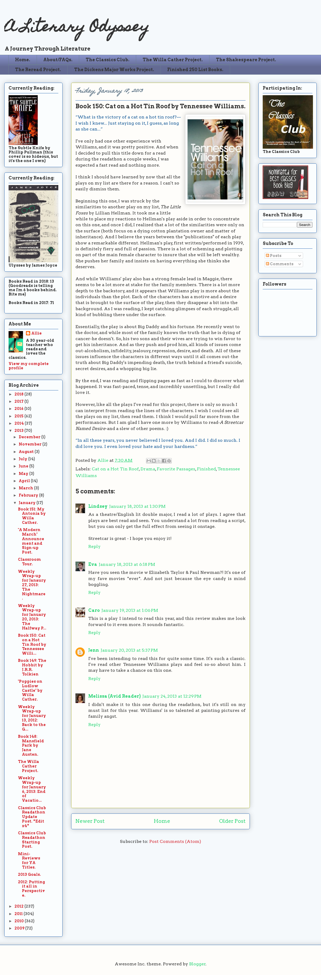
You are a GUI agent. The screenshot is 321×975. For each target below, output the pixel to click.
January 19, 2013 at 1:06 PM (129, 610)
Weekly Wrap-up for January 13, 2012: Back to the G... (32, 718)
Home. (22, 59)
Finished (206, 468)
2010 (19, 921)
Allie (103, 460)
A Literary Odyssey (76, 28)
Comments (279, 264)
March (26, 488)
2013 (19, 430)
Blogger (197, 963)
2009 (19, 928)
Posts (273, 256)
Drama (147, 468)
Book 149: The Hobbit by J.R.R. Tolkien (32, 667)
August (27, 452)
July (23, 459)
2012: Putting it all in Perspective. (31, 888)
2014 (19, 423)
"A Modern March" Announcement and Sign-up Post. (31, 541)
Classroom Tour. (29, 561)
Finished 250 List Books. (195, 69)
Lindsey (98, 506)
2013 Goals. (29, 874)
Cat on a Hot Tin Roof (115, 468)
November (30, 444)
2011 (19, 914)
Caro (94, 610)
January (27, 503)
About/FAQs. (57, 59)
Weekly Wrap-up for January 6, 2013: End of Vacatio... (32, 789)
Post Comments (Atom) (175, 841)
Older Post (232, 821)
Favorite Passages (176, 468)
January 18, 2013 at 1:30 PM (137, 506)
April (25, 481)
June (24, 466)
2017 (19, 401)
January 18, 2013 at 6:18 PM (127, 564)
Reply (94, 546)
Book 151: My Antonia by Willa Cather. (32, 516)
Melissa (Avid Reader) (114, 696)
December (30, 437)
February (29, 495)
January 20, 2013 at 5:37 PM (129, 650)
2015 (19, 416)
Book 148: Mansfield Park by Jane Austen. (31, 745)
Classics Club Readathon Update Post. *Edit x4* (32, 817)
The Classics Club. (107, 59)
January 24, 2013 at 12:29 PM (171, 696)
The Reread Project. (38, 69)
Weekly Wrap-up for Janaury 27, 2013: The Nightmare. (32, 585)
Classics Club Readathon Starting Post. (32, 840)
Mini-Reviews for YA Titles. (29, 860)
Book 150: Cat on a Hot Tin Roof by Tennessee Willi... (32, 644)
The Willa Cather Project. (173, 59)
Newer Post (90, 821)
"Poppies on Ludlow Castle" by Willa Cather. (30, 690)
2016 (19, 408)
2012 (19, 906)
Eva (92, 564)
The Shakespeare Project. (246, 59)
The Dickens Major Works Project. (114, 69)
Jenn (93, 650)
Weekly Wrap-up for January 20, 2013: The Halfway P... (32, 617)
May (24, 473)
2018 (19, 394)
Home (162, 821)
